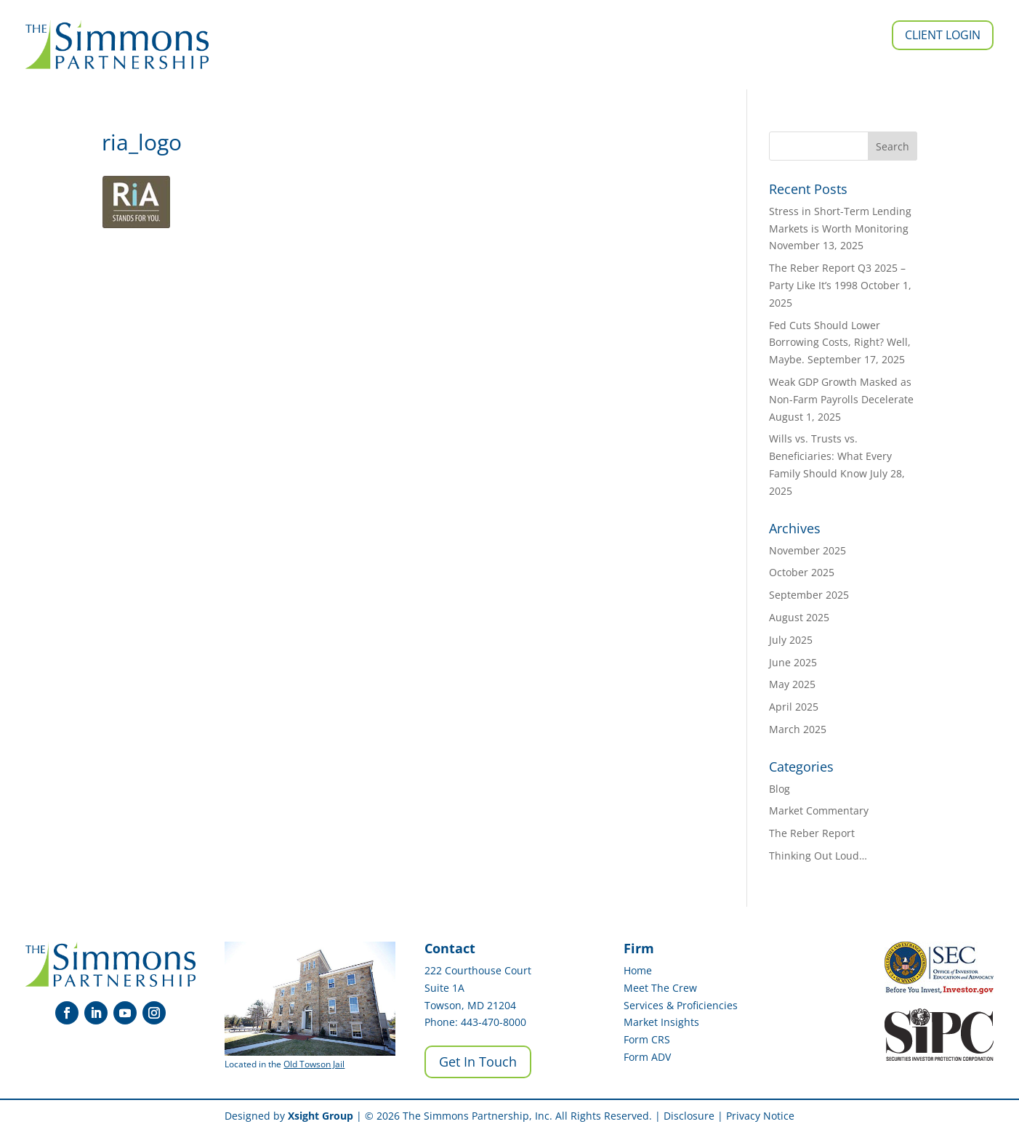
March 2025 (797, 729)
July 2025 (791, 640)
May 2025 (792, 684)
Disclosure (689, 1116)
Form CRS (647, 1039)
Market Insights (661, 1022)
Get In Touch (478, 1061)
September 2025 (809, 595)
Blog (779, 789)
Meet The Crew (660, 988)
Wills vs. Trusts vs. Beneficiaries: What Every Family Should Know (830, 456)
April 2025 (793, 706)
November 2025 (807, 550)
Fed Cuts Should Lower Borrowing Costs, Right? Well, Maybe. (840, 342)
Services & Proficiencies (681, 1005)
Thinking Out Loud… (818, 855)
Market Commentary (819, 810)
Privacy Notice (760, 1116)
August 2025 (799, 617)
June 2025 (793, 662)
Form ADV (647, 1057)
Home (638, 970)
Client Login (942, 35)
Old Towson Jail (314, 1064)
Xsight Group (320, 1116)
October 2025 (801, 572)
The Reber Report (812, 833)
